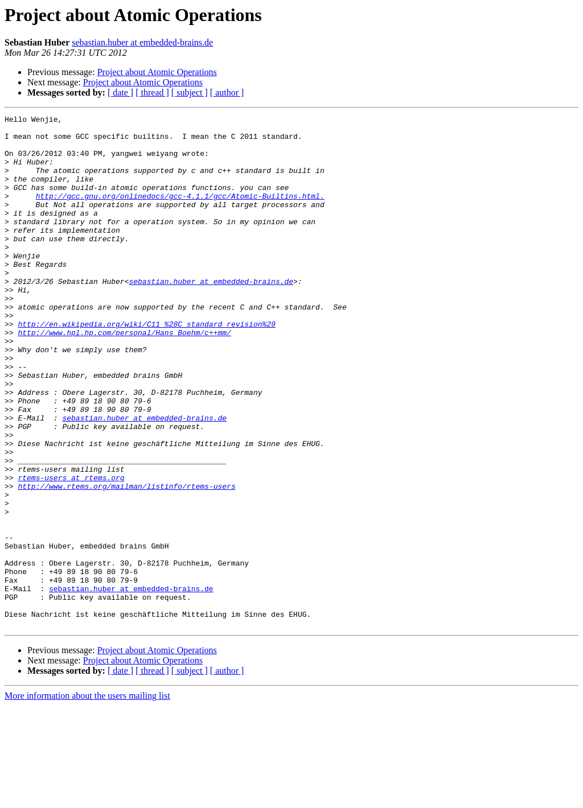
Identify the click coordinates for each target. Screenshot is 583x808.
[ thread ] (152, 92)
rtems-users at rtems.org (71, 551)
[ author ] (227, 92)
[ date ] (120, 92)
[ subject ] (189, 92)
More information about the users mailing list (87, 798)
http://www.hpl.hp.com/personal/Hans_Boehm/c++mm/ (124, 377)
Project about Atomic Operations (157, 72)
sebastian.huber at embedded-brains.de (142, 42)
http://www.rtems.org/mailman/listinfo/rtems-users (126, 561)
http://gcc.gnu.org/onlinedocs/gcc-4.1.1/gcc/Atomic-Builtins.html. (180, 213)
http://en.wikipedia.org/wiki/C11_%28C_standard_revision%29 (146, 366)
